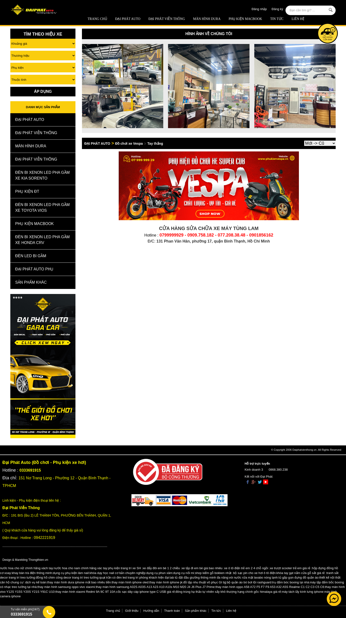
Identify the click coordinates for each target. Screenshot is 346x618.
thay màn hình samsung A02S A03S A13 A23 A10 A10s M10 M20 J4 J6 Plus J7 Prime (155, 587)
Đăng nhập (259, 9)
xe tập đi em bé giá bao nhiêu (202, 568)
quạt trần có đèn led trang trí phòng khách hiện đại (134, 577)
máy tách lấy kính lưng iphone (303, 591)
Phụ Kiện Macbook (245, 19)
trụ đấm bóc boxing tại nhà (290, 582)
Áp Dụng (43, 91)
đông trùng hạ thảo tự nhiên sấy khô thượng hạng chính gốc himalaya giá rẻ (228, 591)
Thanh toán (172, 610)
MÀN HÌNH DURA (206, 19)
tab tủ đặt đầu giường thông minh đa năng (199, 577)
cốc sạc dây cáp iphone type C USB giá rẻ (145, 591)
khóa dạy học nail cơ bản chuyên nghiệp (118, 573)
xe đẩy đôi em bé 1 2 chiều (161, 568)
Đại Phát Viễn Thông (166, 19)
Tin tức (276, 19)
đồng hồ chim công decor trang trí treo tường (67, 577)
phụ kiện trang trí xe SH (124, 568)
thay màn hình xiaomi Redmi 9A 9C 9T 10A (85, 591)
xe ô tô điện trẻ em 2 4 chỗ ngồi (246, 568)
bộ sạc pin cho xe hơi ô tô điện (254, 573)
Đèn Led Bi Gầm (30, 256)
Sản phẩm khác (195, 610)
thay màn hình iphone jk (165, 582)
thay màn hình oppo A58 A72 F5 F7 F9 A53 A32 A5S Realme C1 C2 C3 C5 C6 (270, 587)
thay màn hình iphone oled (130, 582)
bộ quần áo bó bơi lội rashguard (249, 582)
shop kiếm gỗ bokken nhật (213, 573)
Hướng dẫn (151, 610)
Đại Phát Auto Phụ (34, 269)
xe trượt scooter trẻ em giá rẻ (290, 568)
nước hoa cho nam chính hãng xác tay (80, 568)
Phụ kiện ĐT (27, 191)
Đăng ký (277, 9)
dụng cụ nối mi (183, 573)
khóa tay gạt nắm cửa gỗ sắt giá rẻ (300, 573)
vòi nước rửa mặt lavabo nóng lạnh (253, 577)
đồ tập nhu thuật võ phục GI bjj (204, 582)
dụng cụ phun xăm (159, 573)
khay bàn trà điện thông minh (32, 573)
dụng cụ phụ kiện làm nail (71, 573)
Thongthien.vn (38, 560)
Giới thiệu (131, 610)
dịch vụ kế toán (35, 582)
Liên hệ (297, 19)
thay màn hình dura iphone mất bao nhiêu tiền (79, 582)
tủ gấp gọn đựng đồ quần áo (298, 577)
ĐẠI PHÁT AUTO (127, 19)
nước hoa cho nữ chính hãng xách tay (26, 568)
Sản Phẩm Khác (31, 282)
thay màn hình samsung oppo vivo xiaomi (66, 587)
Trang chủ (97, 19)
